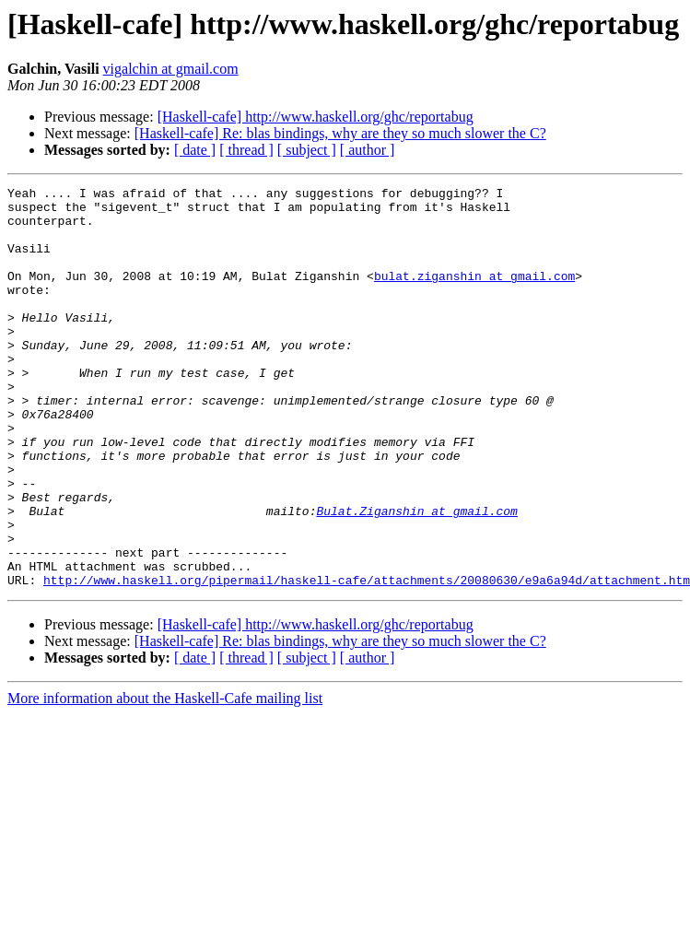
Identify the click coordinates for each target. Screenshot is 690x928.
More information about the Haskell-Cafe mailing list (164, 778)
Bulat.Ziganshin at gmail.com (416, 577)
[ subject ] (306, 150)
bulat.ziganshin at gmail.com (474, 295)
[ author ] (367, 150)
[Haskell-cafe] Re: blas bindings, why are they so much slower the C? (340, 133)
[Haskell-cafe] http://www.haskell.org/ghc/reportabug (316, 116)
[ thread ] (246, 150)
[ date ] (195, 150)
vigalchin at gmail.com (171, 68)
